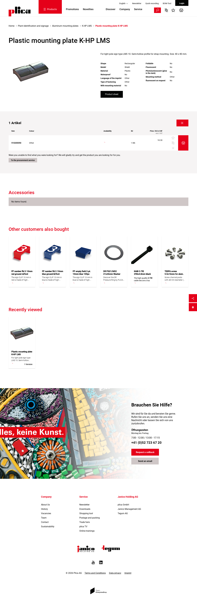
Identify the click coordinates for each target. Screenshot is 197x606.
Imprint (127, 573)
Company (124, 9)
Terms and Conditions (95, 573)
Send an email (145, 461)
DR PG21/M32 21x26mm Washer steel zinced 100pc (112, 274)
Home (11, 26)
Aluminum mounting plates (65, 26)
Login (181, 3)
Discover (110, 9)
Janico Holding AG (128, 496)
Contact (45, 522)
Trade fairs (84, 522)
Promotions (72, 9)
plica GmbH (123, 504)
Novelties (88, 9)
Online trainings (87, 531)
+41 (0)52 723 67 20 (146, 443)
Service (138, 9)
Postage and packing (89, 517)
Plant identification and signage (33, 26)
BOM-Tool (167, 3)
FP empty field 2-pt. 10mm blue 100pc (82, 272)
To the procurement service (23, 160)
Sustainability (47, 526)
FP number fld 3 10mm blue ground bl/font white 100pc (52, 274)
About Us (45, 504)
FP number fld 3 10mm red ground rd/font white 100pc (21, 274)
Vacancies (46, 513)
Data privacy (115, 573)
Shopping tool (86, 513)
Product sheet (111, 94)
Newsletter (136, 3)
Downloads (84, 509)
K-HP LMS (87, 26)
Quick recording (152, 3)
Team (44, 517)
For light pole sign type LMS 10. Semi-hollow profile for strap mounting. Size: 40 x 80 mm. (21, 359)
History (44, 509)
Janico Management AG (129, 509)
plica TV (83, 526)
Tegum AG (123, 513)
